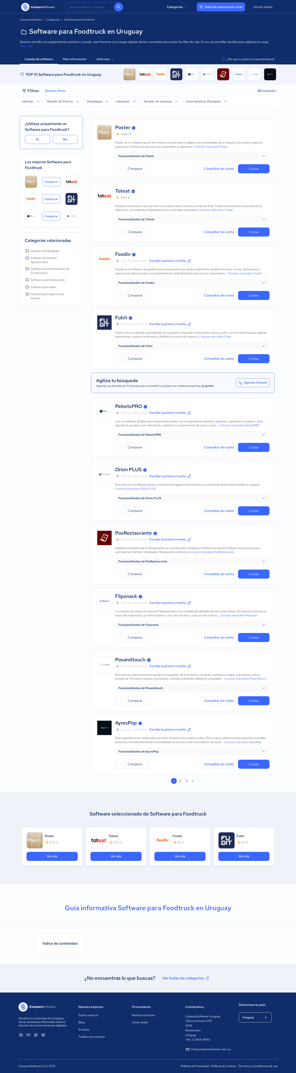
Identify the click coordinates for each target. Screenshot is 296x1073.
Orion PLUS (128, 469)
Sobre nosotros (88, 1015)
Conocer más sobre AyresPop (242, 742)
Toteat (122, 191)
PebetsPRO (128, 406)
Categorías (177, 7)
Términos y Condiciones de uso (258, 1066)
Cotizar (254, 169)
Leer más (26, 46)
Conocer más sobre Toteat (216, 210)
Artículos (105, 59)
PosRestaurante (133, 533)
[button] (192, 156)
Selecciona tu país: (252, 1005)
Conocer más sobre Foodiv (245, 273)
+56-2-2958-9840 (197, 1039)
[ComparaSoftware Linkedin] (20, 1034)
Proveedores (141, 1007)
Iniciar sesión (263, 7)
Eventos (84, 1029)
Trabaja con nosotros (92, 1037)
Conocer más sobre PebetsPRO (240, 425)
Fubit (121, 317)
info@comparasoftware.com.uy (208, 1049)
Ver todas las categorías (186, 978)
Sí (37, 139)
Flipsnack (126, 596)
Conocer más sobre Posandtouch (245, 678)
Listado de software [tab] (39, 59)
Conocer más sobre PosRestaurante (211, 552)
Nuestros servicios (143, 1015)
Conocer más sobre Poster (211, 146)
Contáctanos (194, 1007)
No (65, 139)
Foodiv (123, 254)
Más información (75, 59)
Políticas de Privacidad (195, 1066)
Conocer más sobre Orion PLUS (135, 489)
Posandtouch (130, 659)
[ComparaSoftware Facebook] (35, 1034)
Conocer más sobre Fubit (215, 336)
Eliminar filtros (55, 91)
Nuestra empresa (91, 1007)
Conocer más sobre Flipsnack (238, 615)
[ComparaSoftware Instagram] (43, 1034)
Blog (81, 1022)
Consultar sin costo (219, 169)
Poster (122, 127)
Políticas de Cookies (223, 1066)
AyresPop (126, 723)
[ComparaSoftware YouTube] (28, 1034)
